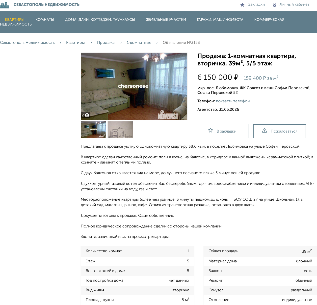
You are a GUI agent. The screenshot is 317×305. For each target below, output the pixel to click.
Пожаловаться (279, 131)
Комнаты (44, 20)
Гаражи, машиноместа (220, 20)
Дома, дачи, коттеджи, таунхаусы (100, 20)
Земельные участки (166, 20)
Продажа (106, 43)
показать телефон (233, 101)
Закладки (252, 5)
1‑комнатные (139, 43)
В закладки (222, 131)
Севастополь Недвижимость (27, 43)
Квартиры (15, 20)
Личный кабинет (291, 5)
